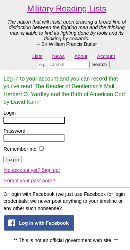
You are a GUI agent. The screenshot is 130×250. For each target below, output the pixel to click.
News (58, 56)
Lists (37, 56)
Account (106, 56)
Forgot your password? (29, 180)
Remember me (19, 149)
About (80, 56)
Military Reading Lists (66, 8)
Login (9, 113)
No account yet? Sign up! (32, 170)
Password (14, 131)
